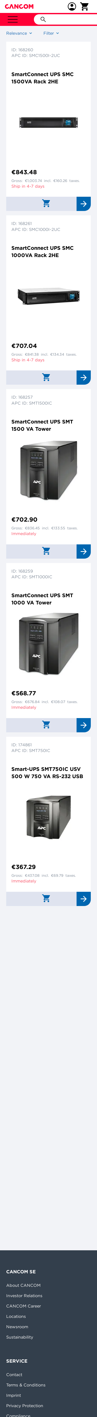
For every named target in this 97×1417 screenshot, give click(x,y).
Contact (14, 1374)
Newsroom (17, 1326)
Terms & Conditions (26, 1384)
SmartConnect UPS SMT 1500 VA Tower (42, 425)
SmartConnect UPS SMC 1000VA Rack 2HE (42, 251)
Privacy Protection (24, 1405)
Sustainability (19, 1337)
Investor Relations (24, 1295)
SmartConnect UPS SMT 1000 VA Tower (42, 599)
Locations (16, 1316)
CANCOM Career (23, 1306)
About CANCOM (23, 1285)
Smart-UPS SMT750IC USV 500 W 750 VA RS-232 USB (47, 772)
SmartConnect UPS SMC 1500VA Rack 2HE (42, 78)
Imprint (13, 1395)
